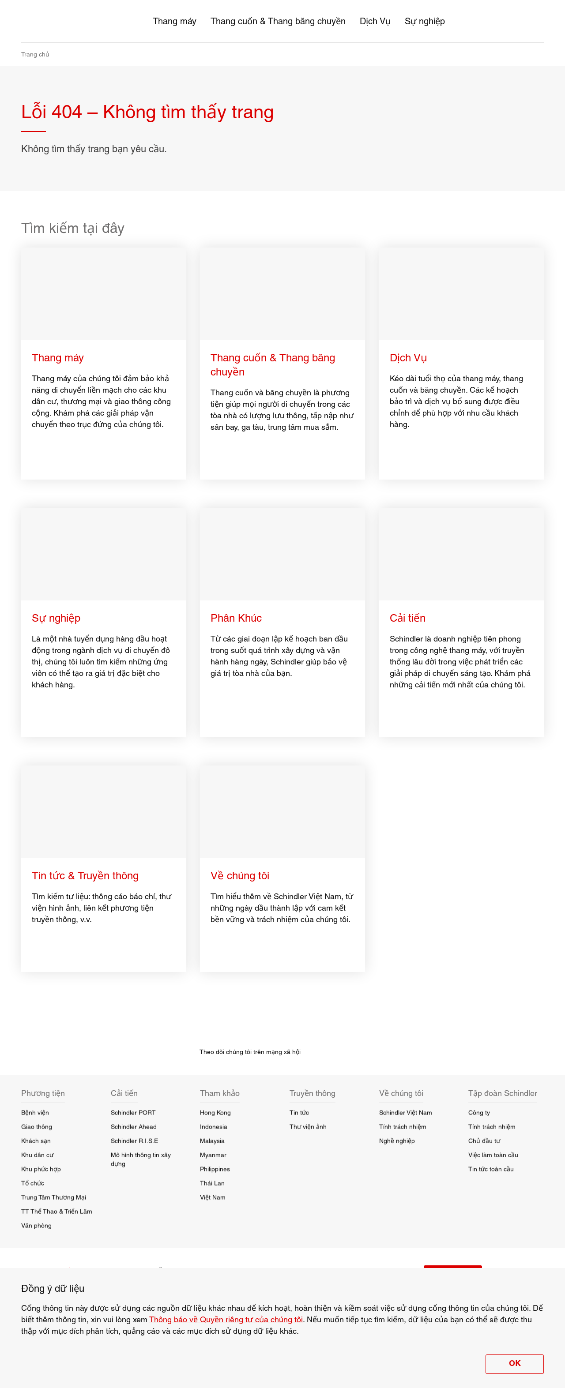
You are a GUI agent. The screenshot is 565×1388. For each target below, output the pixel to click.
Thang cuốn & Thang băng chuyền (278, 21)
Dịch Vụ (375, 21)
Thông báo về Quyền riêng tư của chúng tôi (226, 1319)
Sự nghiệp (425, 21)
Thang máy (174, 21)
